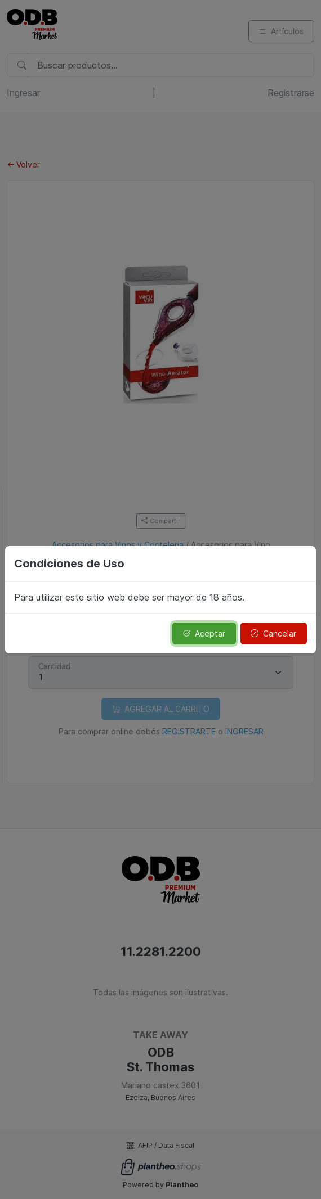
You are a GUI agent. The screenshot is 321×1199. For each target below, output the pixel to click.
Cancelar (273, 633)
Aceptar (203, 633)
